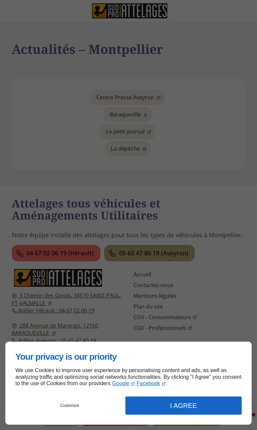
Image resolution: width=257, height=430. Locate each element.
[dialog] (128, 383)
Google (121, 383)
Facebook (148, 383)
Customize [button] (69, 405)
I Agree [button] (183, 405)
